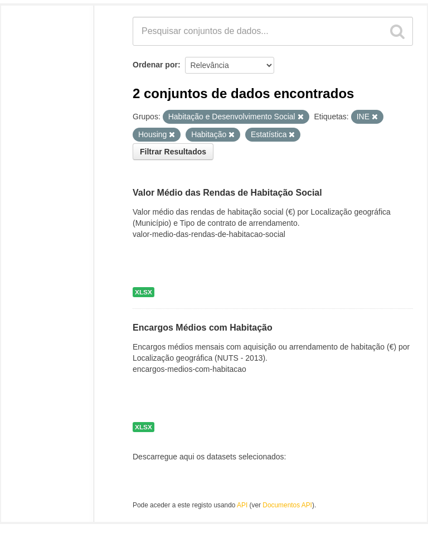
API (242, 505)
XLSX (143, 292)
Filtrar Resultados (173, 151)
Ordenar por (155, 64)
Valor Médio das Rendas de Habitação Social (227, 192)
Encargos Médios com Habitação (203, 327)
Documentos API (287, 505)
